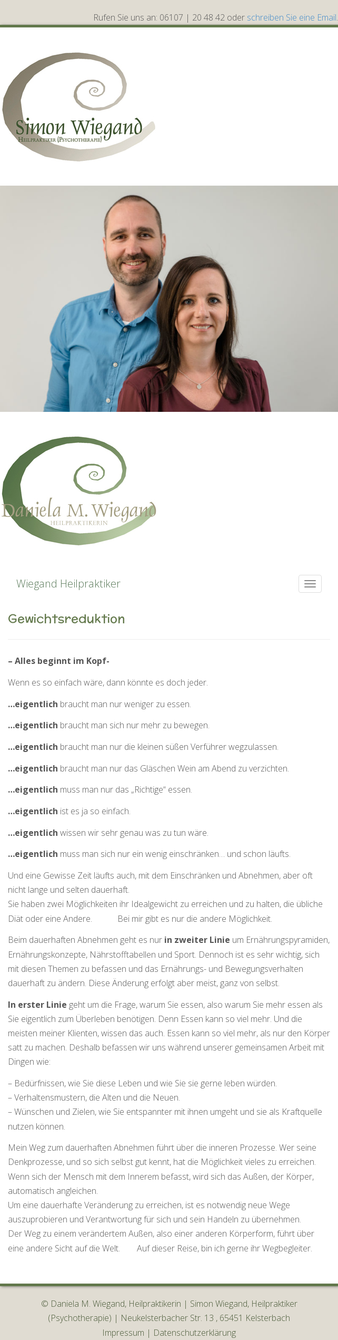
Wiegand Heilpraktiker (68, 583)
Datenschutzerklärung (194, 1332)
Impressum (123, 1332)
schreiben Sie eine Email (291, 17)
